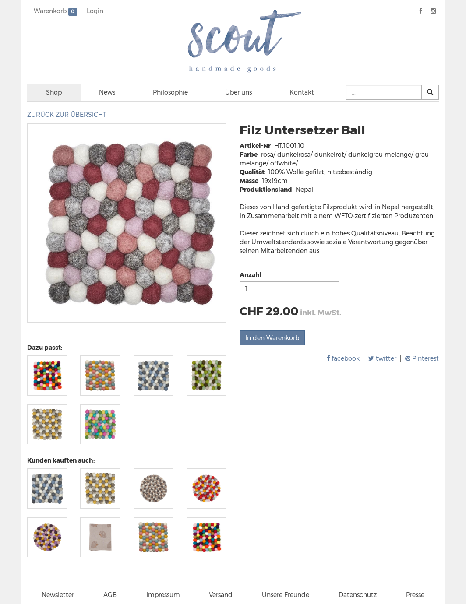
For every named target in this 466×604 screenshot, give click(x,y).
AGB (110, 595)
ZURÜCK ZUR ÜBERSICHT (66, 115)
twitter (382, 358)
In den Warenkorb (272, 338)
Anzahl (251, 275)
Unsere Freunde (285, 595)
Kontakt (301, 92)
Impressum (163, 595)
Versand (221, 595)
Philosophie (170, 92)
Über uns (238, 92)
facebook (343, 358)
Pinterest (422, 358)
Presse (415, 595)
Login (95, 11)
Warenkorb (55, 11)
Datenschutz (358, 595)
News (107, 92)
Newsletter (58, 595)
